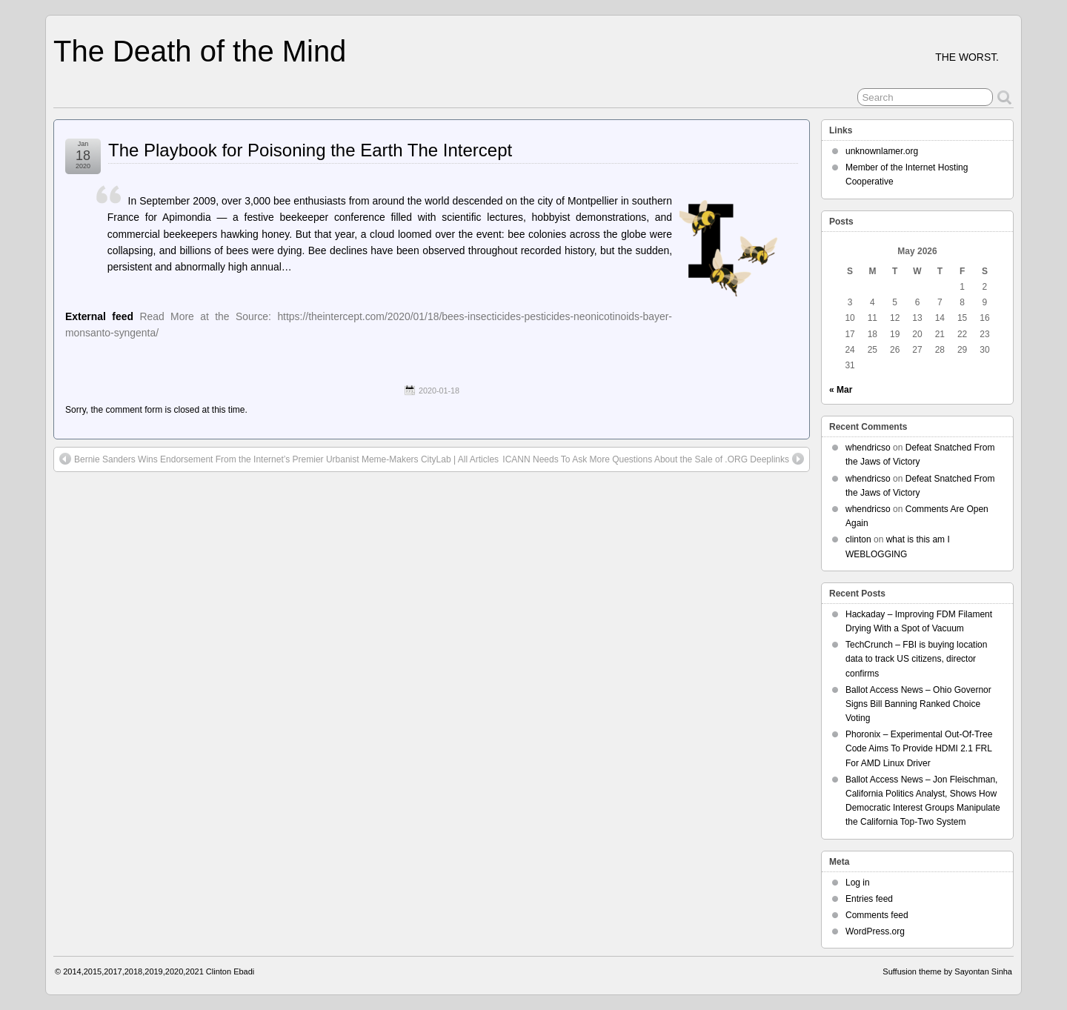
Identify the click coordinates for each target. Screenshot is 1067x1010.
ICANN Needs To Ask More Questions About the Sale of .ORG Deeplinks (653, 459)
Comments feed (876, 915)
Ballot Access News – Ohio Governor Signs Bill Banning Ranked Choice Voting (918, 704)
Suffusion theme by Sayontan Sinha (947, 971)
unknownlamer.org (881, 151)
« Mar (840, 390)
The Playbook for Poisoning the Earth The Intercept (310, 150)
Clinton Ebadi (230, 971)
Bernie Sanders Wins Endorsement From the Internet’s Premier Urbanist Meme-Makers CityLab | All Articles (279, 459)
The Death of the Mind (199, 51)
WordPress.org (875, 931)
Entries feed (869, 899)
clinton (858, 539)
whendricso (868, 447)
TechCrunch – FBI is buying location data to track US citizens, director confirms (916, 658)
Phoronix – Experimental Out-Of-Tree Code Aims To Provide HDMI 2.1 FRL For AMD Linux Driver (918, 748)
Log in (857, 882)
